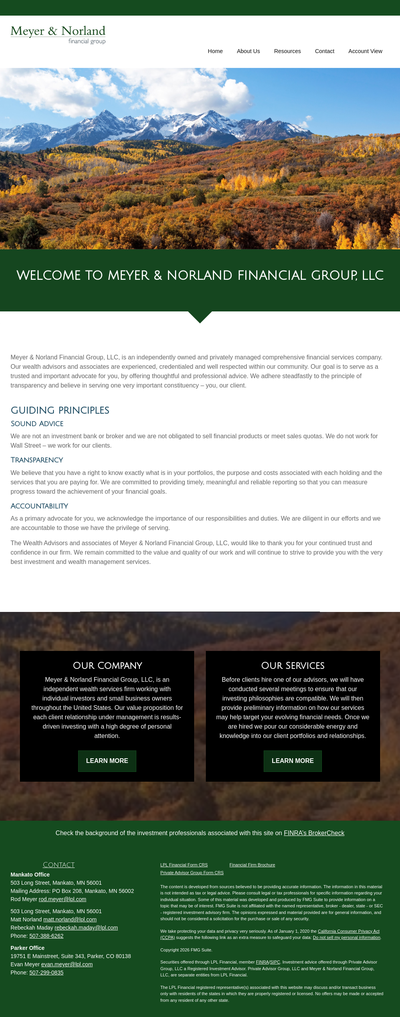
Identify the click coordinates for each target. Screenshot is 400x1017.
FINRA (262, 962)
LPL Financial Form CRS (184, 864)
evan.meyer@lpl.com (67, 964)
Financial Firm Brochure (252, 864)
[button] (248, 40)
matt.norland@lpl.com (69, 919)
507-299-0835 (46, 972)
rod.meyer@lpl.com (62, 899)
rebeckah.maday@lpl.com (86, 928)
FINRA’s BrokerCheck (314, 833)
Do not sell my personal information (346, 937)
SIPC (275, 962)
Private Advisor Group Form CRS (192, 872)
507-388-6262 (46, 936)
